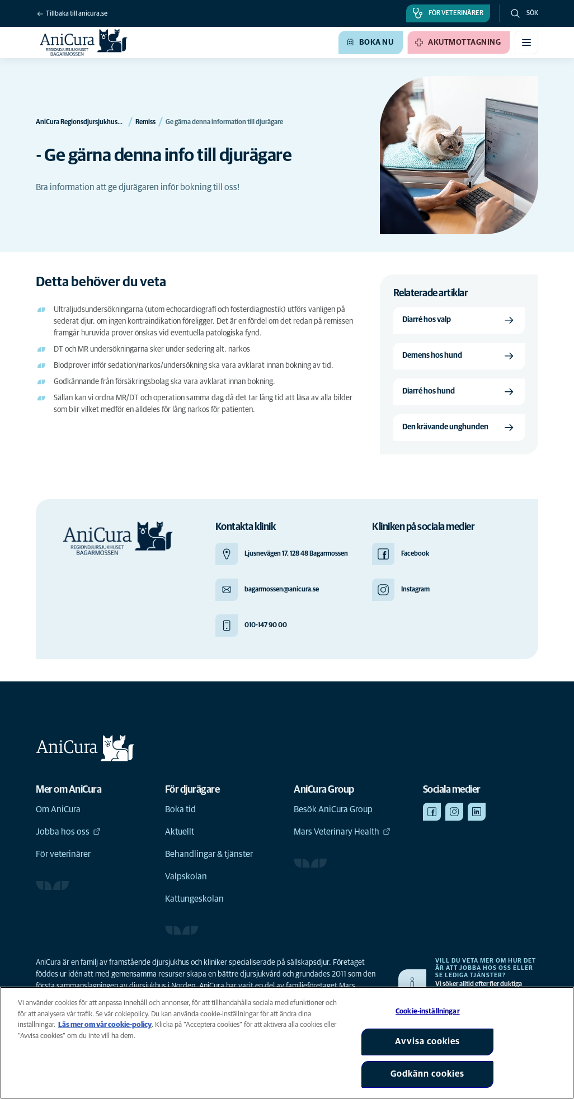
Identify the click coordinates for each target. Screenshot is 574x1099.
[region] (287, 1043)
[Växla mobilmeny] (526, 42)
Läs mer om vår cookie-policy (105, 1025)
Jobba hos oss (68, 831)
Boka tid (180, 809)
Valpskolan (186, 876)
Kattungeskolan (194, 898)
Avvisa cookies (427, 1041)
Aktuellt (179, 831)
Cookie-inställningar (428, 1011)
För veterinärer (63, 854)
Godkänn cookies (427, 1073)
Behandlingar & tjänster (209, 854)
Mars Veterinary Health (342, 831)
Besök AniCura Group (333, 809)
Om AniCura (58, 809)
